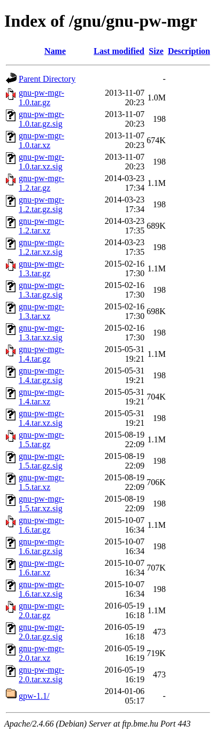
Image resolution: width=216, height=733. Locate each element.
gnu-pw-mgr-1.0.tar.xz (41, 140)
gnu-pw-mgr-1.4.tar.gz (41, 354)
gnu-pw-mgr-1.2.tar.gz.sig (41, 204)
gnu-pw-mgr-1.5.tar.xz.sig (41, 503)
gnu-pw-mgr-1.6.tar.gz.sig (41, 546)
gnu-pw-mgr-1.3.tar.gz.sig (41, 289)
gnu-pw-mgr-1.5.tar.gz (41, 439)
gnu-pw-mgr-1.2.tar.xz (41, 225)
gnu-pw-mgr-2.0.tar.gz (41, 610)
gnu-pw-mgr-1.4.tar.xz (41, 396)
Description (189, 51)
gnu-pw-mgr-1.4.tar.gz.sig (41, 375)
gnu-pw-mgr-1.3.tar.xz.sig (41, 332)
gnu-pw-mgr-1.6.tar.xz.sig (41, 589)
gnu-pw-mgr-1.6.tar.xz (41, 567)
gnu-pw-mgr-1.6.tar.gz (41, 525)
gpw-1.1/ (34, 695)
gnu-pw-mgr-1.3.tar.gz (41, 268)
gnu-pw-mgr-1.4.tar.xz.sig (41, 418)
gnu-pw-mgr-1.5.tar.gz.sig (41, 460)
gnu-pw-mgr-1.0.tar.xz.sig (41, 161)
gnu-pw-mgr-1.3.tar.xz (41, 311)
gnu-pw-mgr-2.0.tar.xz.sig (41, 674)
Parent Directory (47, 78)
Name (55, 51)
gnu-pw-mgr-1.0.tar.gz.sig (41, 119)
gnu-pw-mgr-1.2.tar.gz (41, 183)
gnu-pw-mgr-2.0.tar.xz (41, 653)
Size (156, 51)
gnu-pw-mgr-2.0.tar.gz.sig (41, 631)
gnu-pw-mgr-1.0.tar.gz (41, 97)
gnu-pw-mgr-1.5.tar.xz (41, 482)
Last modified (119, 51)
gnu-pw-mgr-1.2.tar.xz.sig (41, 247)
